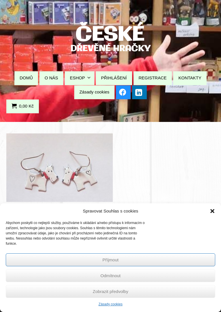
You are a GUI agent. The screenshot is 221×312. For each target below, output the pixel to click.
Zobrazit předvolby (110, 291)
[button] (212, 211)
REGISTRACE (153, 77)
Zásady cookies (110, 304)
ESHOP (80, 77)
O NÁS (51, 77)
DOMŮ (26, 77)
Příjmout (110, 259)
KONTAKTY (189, 77)
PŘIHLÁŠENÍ (114, 77)
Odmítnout (110, 275)
